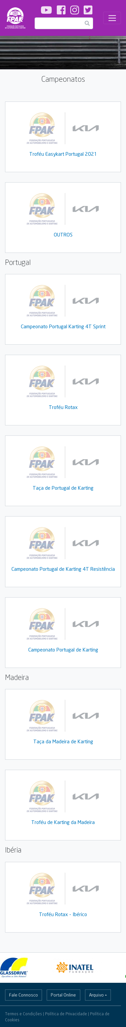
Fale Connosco (23, 995)
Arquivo (96, 995)
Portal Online (63, 995)
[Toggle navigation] (112, 18)
